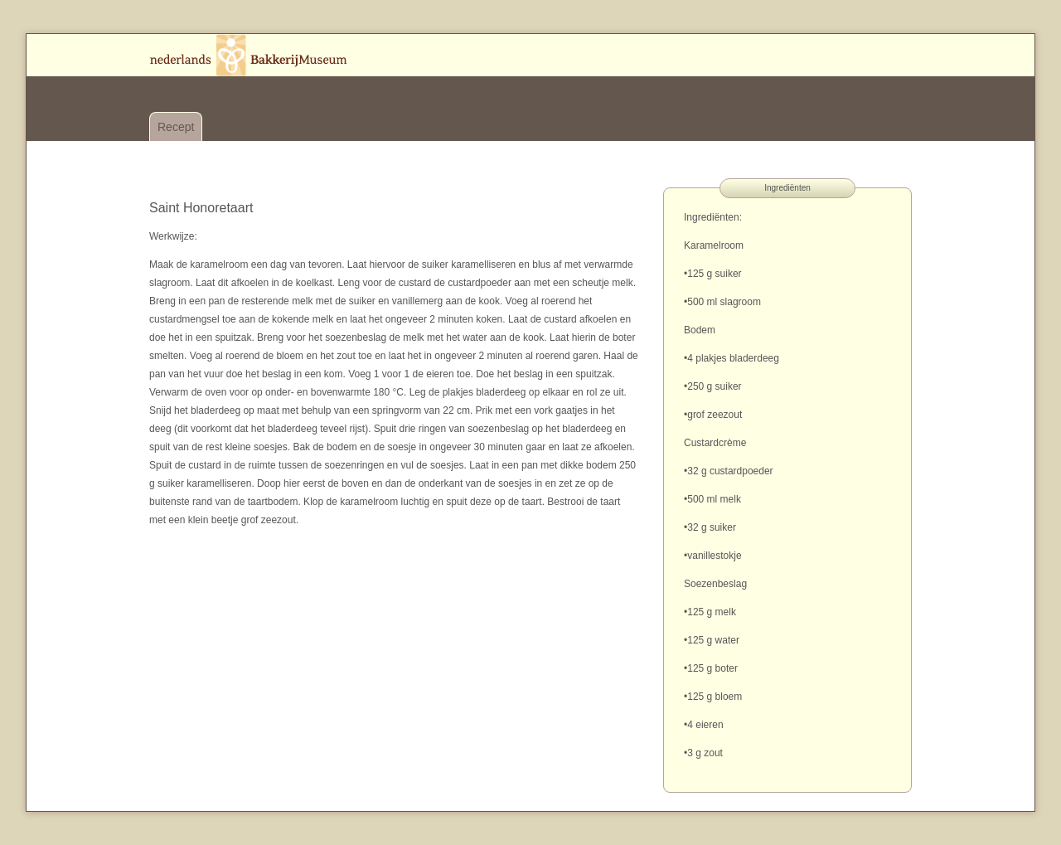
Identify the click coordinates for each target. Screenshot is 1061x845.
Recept (175, 127)
